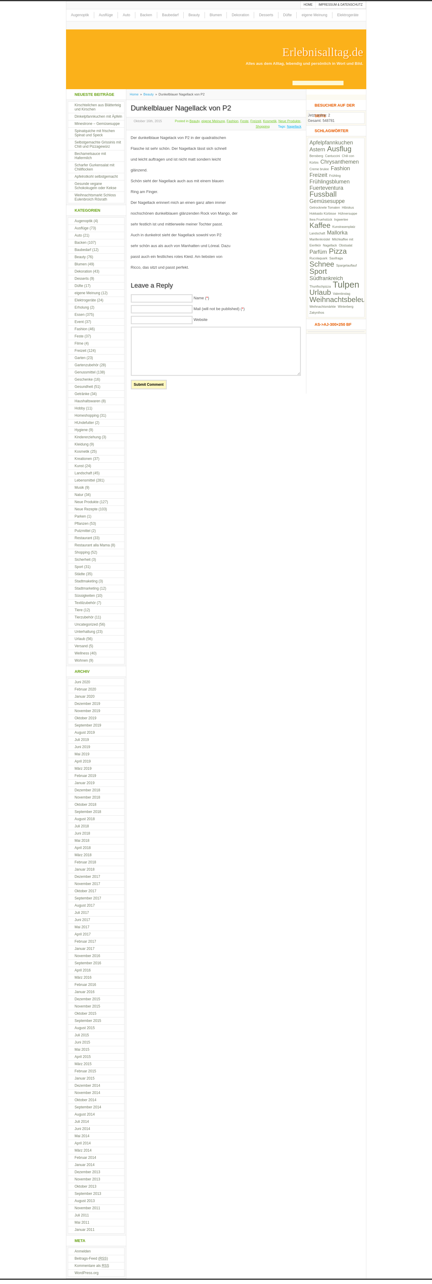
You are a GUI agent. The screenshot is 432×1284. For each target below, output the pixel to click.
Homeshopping (87, 415)
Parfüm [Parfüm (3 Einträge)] (318, 252)
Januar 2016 (85, 992)
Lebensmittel (85, 480)
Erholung (82, 307)
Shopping (263, 126)
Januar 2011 (85, 1230)
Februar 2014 (85, 1158)
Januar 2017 (85, 949)
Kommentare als (92, 1266)
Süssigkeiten (85, 596)
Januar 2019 (85, 783)
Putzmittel (83, 531)
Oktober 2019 (86, 718)
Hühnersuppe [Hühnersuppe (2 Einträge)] (347, 213)
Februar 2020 (85, 689)
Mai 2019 (82, 754)
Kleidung (82, 444)
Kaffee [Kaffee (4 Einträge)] (320, 225)
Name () (201, 298)
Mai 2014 (82, 1136)
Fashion (232, 121)
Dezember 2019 (87, 704)
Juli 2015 (82, 1035)
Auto (126, 15)
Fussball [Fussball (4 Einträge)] (323, 194)
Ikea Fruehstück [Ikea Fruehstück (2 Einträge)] (321, 219)
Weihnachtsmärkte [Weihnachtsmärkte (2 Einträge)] (323, 306)
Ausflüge (106, 15)
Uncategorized (86, 624)
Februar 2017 (85, 941)
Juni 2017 (82, 920)
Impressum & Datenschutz (341, 4)
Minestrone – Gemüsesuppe (97, 124)
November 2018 (87, 797)
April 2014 (83, 1143)
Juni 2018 (82, 833)
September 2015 (88, 1021)
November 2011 (87, 1208)
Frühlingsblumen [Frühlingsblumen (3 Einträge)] (330, 182)
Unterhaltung (85, 632)
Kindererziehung (88, 437)
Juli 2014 (82, 1121)
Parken (80, 516)
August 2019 (85, 732)
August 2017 (85, 905)
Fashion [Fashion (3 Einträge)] (340, 168)
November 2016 (87, 956)
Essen (80, 315)
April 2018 (83, 848)
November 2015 (87, 1006)
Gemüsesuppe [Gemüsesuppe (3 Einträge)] (327, 201)
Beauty (194, 15)
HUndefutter (84, 423)
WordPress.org (87, 1273)
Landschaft (83, 473)
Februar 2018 (85, 862)
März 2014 (83, 1150)
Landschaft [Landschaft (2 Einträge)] (317, 233)
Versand (81, 646)
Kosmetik (270, 121)
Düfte (287, 15)
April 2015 (83, 1057)
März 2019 (83, 768)
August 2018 (85, 819)
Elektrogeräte (347, 15)
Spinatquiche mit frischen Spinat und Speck (95, 133)
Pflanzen (82, 523)
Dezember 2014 (87, 1085)
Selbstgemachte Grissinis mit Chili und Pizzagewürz (98, 144)
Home (308, 4)
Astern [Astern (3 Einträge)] (317, 150)
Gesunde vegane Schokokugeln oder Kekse (95, 186)
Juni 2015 (82, 1042)
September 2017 (88, 898)
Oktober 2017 (86, 891)
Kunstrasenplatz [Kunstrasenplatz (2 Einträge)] (343, 226)
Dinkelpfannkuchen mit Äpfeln (98, 116)
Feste (244, 121)
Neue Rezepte (86, 509)
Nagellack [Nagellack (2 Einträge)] (330, 245)
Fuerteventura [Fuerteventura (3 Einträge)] (327, 188)
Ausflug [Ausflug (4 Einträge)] (339, 149)
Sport (79, 567)
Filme (79, 343)
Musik (79, 487)
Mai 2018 (82, 840)
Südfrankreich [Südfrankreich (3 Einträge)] (326, 278)
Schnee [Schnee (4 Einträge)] (322, 264)
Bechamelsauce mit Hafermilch (90, 156)
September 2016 (88, 963)
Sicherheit (83, 559)
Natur (79, 495)
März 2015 (83, 1064)
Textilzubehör (85, 603)
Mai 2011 (82, 1222)
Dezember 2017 (87, 877)
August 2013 (85, 1201)
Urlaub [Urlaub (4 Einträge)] (320, 292)
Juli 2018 (82, 826)
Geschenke (84, 379)
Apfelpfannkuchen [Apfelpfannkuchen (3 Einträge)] (331, 143)
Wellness (82, 653)
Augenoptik (80, 15)
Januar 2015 (85, 1078)
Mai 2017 (82, 927)
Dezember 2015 (87, 999)
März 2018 (83, 855)
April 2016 (83, 970)
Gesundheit (84, 387)
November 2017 (87, 884)
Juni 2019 (82, 747)
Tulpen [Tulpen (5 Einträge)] (346, 284)
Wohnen (81, 660)
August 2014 (85, 1114)
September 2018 (88, 812)
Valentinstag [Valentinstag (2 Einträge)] (341, 293)
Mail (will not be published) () (219, 309)
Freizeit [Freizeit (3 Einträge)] (318, 175)
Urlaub (80, 639)
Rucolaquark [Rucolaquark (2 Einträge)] (319, 258)
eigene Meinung (314, 15)
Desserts (266, 15)
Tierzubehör (84, 617)
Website (201, 319)
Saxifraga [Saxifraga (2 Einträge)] (336, 258)
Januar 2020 (85, 696)
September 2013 (88, 1194)
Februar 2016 (85, 985)
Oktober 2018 (86, 804)
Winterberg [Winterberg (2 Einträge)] (345, 306)
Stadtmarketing (87, 588)
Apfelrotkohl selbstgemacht (96, 176)
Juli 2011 (82, 1215)
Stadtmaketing (86, 581)
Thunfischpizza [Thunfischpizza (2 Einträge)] (320, 286)
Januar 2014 (85, 1165)
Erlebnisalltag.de (322, 52)
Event (79, 322)
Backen (146, 15)
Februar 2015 (85, 1071)
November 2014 (87, 1093)
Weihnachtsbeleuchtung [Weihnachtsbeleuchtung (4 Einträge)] (348, 299)
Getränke (82, 394)
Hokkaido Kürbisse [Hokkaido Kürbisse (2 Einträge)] (323, 213)
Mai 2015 (82, 1049)
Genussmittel (85, 372)
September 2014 (88, 1107)
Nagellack (294, 126)
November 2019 (87, 711)
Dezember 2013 (87, 1172)
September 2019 (88, 725)
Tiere (79, 610)
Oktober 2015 (86, 1013)
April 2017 (83, 934)
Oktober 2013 (86, 1186)
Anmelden (83, 1251)
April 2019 (83, 761)
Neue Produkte (289, 121)
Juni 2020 (82, 682)
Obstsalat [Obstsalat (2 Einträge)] (345, 245)
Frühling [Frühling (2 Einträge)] (335, 175)
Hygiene (81, 430)
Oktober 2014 (86, 1100)
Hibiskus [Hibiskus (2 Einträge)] (348, 207)
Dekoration (240, 15)
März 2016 (83, 977)
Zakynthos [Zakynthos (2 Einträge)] (317, 312)
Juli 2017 (82, 913)
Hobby (80, 408)
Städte (80, 574)
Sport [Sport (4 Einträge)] (318, 271)
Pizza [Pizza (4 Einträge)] (338, 251)
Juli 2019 (82, 740)
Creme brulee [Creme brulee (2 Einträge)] (319, 169)
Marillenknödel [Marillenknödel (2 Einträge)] (320, 239)
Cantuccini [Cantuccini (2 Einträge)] (332, 156)
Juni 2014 (82, 1129)
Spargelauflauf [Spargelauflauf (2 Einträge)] (346, 265)
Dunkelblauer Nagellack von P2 (181, 108)
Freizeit (255, 121)
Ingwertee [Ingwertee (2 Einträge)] (341, 219)
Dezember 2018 (87, 790)
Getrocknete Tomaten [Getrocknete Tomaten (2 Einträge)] (325, 207)
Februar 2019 (85, 776)
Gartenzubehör (87, 365)
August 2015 (85, 1028)
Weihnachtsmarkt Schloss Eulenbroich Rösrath (95, 197)
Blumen (216, 15)
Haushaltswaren (87, 401)
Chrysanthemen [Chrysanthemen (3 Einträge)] (339, 162)
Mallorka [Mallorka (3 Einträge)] (337, 233)
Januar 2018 (85, 869)
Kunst (79, 466)
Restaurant (83, 538)
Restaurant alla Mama (92, 545)
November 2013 (87, 1179)
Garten (80, 358)
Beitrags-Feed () (91, 1258)
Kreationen (83, 459)
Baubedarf (170, 15)
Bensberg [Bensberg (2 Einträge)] (316, 156)
